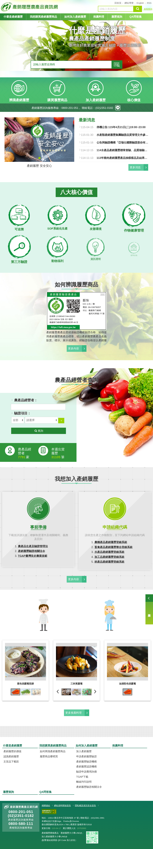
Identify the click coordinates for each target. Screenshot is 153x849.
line (117, 108)
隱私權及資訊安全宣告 (85, 805)
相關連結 (46, 805)
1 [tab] (39, 158)
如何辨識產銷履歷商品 (52, 751)
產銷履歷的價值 (12, 751)
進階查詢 (147, 9)
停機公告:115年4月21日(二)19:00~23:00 (121, 127)
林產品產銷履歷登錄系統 (109, 561)
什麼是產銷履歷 (13, 16)
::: (1, 2)
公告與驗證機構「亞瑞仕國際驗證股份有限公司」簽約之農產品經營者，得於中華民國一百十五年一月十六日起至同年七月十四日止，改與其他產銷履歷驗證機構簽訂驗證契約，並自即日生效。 (122, 143)
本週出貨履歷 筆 (58, 453)
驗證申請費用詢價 (86, 771)
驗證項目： (22, 413)
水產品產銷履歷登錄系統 (109, 552)
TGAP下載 (82, 776)
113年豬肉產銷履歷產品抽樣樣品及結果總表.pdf (122, 158)
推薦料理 (98, 16)
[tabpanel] (76, 53)
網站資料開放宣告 (62, 805)
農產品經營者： (25, 400)
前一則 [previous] (58, 691)
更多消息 (135, 167)
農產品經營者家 (24, 453)
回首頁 (118, 3)
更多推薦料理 (73, 712)
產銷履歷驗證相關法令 (31, 551)
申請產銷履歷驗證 (86, 756)
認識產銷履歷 (11, 756)
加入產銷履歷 (84, 751)
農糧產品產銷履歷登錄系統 (110, 542)
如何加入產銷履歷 (75, 16)
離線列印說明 (84, 781)
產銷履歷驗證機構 (86, 761)
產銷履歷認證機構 (86, 766)
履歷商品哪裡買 (49, 756)
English (140, 3)
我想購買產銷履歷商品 (43, 16)
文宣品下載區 (11, 761)
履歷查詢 (149, 609)
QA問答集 (135, 16)
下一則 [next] (95, 691)
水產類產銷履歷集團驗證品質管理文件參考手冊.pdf (122, 135)
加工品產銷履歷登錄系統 (109, 556)
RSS (149, 3)
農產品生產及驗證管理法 (33, 546)
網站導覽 (129, 3)
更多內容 (73, 348)
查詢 (137, 8)
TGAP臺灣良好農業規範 (32, 555)
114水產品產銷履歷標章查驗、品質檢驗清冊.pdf (122, 150)
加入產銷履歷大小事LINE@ (54, 836)
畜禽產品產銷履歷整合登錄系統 (113, 547)
